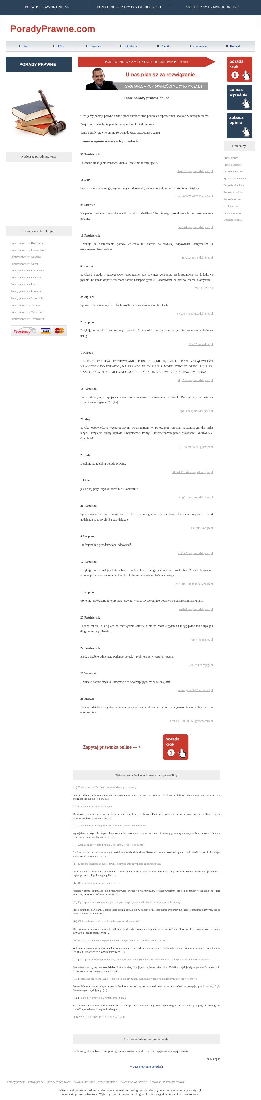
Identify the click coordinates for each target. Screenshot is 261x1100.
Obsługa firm (231, 205)
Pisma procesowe (233, 212)
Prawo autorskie (233, 192)
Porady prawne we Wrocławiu (28, 318)
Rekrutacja (130, 46)
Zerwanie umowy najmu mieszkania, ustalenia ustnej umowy (112, 825)
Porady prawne (16, 1082)
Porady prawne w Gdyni (24, 263)
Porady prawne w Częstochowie (29, 249)
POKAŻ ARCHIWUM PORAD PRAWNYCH (99, 1016)
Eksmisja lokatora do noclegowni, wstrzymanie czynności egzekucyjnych (119, 863)
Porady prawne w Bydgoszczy (28, 242)
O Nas (60, 46)
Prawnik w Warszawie (133, 1082)
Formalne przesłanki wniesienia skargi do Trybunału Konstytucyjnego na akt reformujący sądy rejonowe (138, 978)
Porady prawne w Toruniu (25, 304)
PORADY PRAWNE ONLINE (47, 7)
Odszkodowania (233, 219)
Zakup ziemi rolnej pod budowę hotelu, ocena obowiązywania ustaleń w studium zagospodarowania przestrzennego (145, 959)
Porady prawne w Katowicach (27, 270)
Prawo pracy (231, 157)
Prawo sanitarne (233, 164)
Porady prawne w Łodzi (24, 284)
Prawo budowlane (234, 185)
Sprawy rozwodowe (235, 178)
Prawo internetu (232, 199)
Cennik (165, 46)
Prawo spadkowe (233, 171)
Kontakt (235, 46)
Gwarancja (200, 46)
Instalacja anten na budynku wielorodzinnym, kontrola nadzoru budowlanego (121, 940)
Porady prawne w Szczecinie (27, 298)
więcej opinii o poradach (148, 1066)
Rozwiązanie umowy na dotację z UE (99, 882)
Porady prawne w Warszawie (27, 311)
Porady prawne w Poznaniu (26, 291)
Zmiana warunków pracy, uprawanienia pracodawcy (107, 787)
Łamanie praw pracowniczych (95, 806)
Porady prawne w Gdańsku (26, 256)
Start (26, 46)
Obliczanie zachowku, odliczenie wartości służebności (108, 921)
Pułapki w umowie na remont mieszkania (103, 997)
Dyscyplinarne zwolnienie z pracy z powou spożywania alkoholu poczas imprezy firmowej (129, 902)
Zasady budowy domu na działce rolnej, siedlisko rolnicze (110, 844)
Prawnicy (95, 46)
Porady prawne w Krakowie (26, 277)
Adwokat (155, 1082)
